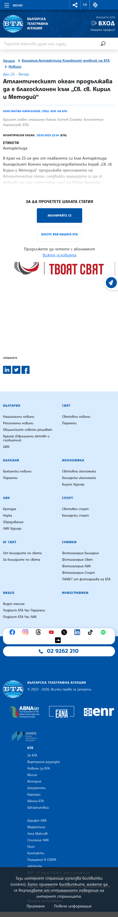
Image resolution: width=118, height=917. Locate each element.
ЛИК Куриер (12, 529)
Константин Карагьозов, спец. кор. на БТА (35, 111)
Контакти (35, 853)
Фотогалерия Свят (77, 560)
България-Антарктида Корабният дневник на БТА (66, 61)
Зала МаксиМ (37, 834)
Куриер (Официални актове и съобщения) (26, 438)
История (34, 782)
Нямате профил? (102, 30)
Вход (106, 23)
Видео (9, 593)
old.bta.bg (34, 866)
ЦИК (6, 447)
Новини (15, 67)
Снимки (69, 542)
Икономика (73, 460)
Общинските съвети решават (27, 430)
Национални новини (18, 417)
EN (85, 5)
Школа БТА (35, 801)
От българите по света (22, 553)
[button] (75, 5)
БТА (30, 748)
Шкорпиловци (38, 808)
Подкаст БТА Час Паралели (24, 610)
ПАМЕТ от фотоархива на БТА (86, 579)
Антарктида (15, 148)
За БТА (32, 755)
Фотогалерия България (80, 553)
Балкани (11, 460)
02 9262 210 (63, 651)
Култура (9, 509)
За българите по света (21, 560)
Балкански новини (17, 471)
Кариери (34, 795)
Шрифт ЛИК (37, 821)
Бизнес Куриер (73, 484)
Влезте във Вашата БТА (59, 234)
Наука (7, 516)
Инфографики (75, 593)
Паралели (69, 423)
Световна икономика (79, 471)
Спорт (67, 498)
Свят (66, 406)
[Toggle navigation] (13, 4)
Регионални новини (18, 423)
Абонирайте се (60, 215)
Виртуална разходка (43, 762)
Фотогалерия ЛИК (76, 566)
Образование (13, 522)
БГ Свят (10, 542)
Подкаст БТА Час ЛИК (20, 617)
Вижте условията (59, 254)
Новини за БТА (38, 768)
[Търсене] (103, 43)
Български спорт (75, 516)
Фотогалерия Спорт (78, 573)
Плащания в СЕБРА (41, 860)
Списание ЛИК (38, 840)
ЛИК (6, 498)
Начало (9, 61)
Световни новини (76, 417)
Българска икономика (79, 478)
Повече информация (73, 905)
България (11, 406)
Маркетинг (36, 827)
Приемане (36, 905)
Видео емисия (14, 604)
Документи (36, 788)
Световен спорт (75, 509)
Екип (31, 847)
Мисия (32, 775)
